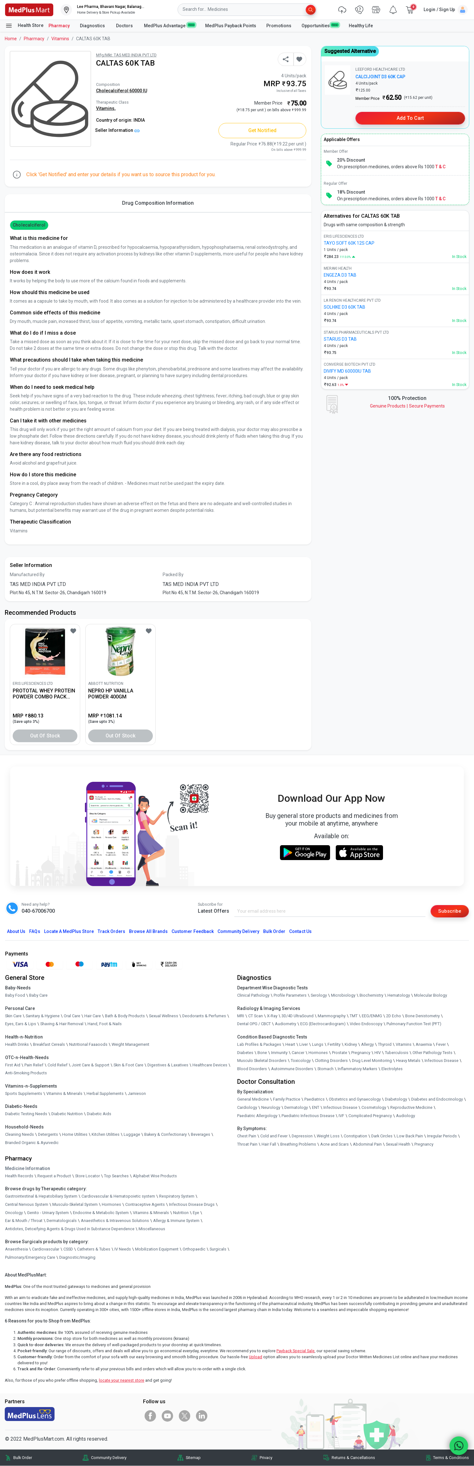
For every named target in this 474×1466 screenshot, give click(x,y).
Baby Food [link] (15, 995)
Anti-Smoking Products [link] (26, 1073)
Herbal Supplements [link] (105, 1093)
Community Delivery (238, 931)
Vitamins (60, 38)
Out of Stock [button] (45, 736)
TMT (354, 1016)
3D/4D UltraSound (298, 1016)
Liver (303, 1044)
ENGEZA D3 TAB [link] (340, 275)
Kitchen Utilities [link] (106, 1134)
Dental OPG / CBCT (254, 1024)
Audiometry (285, 1024)
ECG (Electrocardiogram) (323, 1024)
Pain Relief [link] (33, 1065)
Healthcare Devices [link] (209, 1065)
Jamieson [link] (137, 1093)
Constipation (355, 1136)
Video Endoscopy (366, 1024)
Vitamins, (105, 108)
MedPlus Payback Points (230, 25)
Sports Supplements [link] (23, 1093)
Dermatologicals (62, 1220)
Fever (441, 1044)
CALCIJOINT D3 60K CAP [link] (380, 76)
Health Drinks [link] (17, 1044)
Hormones (111, 1204)
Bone (262, 1052)
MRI (240, 1016)
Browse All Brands (148, 931)
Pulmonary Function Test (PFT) (413, 1024)
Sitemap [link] (193, 1458)
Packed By (173, 574)
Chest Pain (246, 1136)
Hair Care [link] (92, 1016)
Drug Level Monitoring (372, 1060)
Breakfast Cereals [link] (49, 1044)
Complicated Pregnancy (370, 1115)
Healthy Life (361, 25)
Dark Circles (382, 1136)
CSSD (68, 1249)
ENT (315, 1107)
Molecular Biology (430, 995)
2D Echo (393, 1016)
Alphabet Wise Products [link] (155, 1175)
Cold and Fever (274, 1136)
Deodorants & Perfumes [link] (204, 1016)
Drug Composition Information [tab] (158, 203)
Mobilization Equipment (157, 1249)
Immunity (279, 1052)
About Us (16, 931)
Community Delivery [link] (109, 1458)
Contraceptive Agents (145, 1204)
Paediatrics (314, 1099)
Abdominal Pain (367, 1144)
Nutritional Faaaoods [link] (88, 1044)
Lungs (317, 1044)
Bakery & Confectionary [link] (165, 1134)
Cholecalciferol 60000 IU (121, 90)
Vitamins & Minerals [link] (64, 1093)
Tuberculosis (396, 1052)
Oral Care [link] (72, 1016)
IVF (341, 1115)
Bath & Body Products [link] (125, 1016)
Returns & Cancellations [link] (353, 1458)
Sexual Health (398, 1144)
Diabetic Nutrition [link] (67, 1114)
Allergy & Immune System (176, 1220)
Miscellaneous (152, 1228)
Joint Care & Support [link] (90, 1065)
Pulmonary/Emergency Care (30, 1257)
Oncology (14, 1212)
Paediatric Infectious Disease (308, 1115)
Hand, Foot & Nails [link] (105, 1024)
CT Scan (255, 1016)
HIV (377, 1052)
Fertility (334, 1044)
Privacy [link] (266, 1458)
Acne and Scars (334, 1144)
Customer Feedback (193, 931)
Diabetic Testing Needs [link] (26, 1114)
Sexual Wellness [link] (163, 1016)
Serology (319, 995)
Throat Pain (247, 1144)
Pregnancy (360, 1052)
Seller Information (117, 130)
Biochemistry (371, 995)
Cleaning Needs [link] (19, 1134)
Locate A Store (69, 931)
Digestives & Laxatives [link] (167, 1065)
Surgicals (218, 1249)
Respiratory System (176, 1196)
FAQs (34, 931)
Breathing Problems (298, 1144)
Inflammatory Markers (357, 1068)
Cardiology (247, 1107)
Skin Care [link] (13, 1016)
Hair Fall (269, 1144)
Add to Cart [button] (410, 118)
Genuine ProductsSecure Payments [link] (407, 405)
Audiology (405, 1115)
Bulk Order (274, 931)
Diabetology (396, 1099)
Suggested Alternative (350, 51)
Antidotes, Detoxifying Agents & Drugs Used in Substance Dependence (69, 1228)
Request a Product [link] (54, 1175)
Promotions (278, 25)
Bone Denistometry (422, 1016)
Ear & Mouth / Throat (23, 1220)
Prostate (339, 1052)
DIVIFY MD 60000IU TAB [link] (347, 371)
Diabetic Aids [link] (99, 1114)
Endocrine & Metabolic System (101, 1212)
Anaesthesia (16, 1249)
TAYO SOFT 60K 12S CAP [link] (349, 243)
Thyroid (385, 1044)
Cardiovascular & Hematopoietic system (118, 1196)
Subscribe (449, 911)
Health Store (24, 25)
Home (11, 38)
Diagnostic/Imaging (77, 1257)
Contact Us (300, 931)
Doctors (125, 25)
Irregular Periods (442, 1136)
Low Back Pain (410, 1136)
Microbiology (343, 995)
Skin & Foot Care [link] (128, 1065)
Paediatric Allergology (257, 1115)
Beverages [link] (200, 1134)
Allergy (367, 1044)
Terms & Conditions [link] (451, 1458)
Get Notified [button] (262, 130)
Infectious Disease (441, 1060)
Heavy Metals (408, 1060)
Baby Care (38, 995)
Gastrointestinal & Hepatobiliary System (41, 1196)
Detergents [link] (48, 1134)
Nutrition (181, 1212)
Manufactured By (27, 574)
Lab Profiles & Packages (259, 1044)
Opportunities (320, 25)
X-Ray (272, 1016)
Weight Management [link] (130, 1044)
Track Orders (112, 931)
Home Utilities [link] (75, 1134)
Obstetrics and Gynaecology (355, 1099)
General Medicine (253, 1099)
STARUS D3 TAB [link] (340, 339)
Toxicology (301, 1060)
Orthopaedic (194, 1249)
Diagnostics (93, 25)
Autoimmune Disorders (292, 1068)
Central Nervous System (26, 1204)
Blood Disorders (252, 1068)
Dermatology (296, 1107)
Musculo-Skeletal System (75, 1204)
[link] (29, 9)
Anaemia (424, 1044)
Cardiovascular (45, 1249)
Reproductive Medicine (411, 1107)
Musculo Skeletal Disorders (262, 1060)
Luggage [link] (132, 1134)
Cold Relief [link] (58, 1065)
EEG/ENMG (372, 1016)
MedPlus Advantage (169, 25)
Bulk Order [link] (22, 1458)
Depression (302, 1136)
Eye (196, 1212)
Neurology (270, 1107)
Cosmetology (373, 1107)
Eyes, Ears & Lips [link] (20, 1024)
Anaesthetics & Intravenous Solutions (115, 1220)
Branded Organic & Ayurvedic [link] (32, 1142)
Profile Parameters (290, 995)
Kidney (351, 1044)
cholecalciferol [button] (29, 225)
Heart (290, 1044)
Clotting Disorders (331, 1060)
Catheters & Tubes (93, 1249)
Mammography (332, 1016)
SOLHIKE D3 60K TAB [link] (344, 307)
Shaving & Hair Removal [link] (61, 1024)
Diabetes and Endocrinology (437, 1099)
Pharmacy (59, 25)
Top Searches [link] (116, 1175)
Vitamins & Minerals (151, 1212)
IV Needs (122, 1249)
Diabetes (245, 1052)
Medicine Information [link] (27, 1168)
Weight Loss (328, 1136)
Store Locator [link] (87, 1175)
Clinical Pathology (253, 995)
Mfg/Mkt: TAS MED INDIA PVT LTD (126, 55)
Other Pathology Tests (432, 1052)
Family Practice (286, 1099)
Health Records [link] (19, 1175)
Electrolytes (392, 1068)
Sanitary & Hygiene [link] (43, 1016)
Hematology (398, 995)
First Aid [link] (12, 1065)
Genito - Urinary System (48, 1212)
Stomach (325, 1068)
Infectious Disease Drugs (192, 1204)
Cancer (298, 1052)
